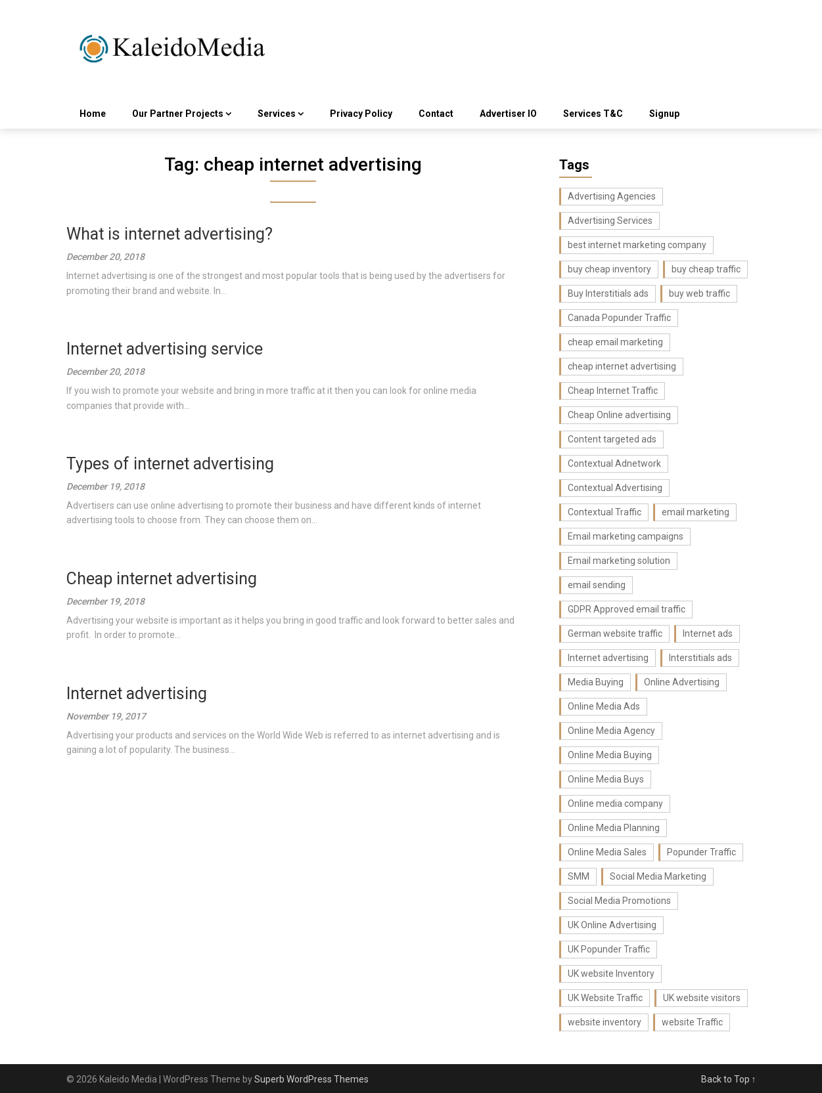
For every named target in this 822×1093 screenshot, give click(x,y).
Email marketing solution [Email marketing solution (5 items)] (619, 560)
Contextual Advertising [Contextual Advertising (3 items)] (615, 487)
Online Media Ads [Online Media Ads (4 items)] (604, 706)
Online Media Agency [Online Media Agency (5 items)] (611, 730)
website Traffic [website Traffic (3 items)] (692, 1022)
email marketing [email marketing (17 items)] (695, 512)
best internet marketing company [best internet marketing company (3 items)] (637, 245)
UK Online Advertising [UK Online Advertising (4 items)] (612, 925)
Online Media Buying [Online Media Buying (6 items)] (610, 755)
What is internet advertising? (169, 234)
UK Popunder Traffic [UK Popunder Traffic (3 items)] (609, 949)
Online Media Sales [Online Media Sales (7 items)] (607, 852)
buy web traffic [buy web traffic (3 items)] (699, 293)
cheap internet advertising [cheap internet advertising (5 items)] (622, 366)
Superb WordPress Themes (311, 1079)
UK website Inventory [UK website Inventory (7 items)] (611, 973)
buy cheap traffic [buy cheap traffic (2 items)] (706, 269)
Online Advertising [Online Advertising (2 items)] (681, 682)
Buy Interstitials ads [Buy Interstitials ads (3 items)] (608, 293)
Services (277, 113)
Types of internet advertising (170, 463)
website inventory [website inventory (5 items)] (604, 1022)
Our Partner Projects (177, 113)
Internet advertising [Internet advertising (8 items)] (608, 658)
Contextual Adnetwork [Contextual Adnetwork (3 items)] (614, 463)
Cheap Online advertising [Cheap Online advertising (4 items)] (619, 415)
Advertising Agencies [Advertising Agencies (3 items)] (612, 196)
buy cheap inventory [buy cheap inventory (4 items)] (609, 269)
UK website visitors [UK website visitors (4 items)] (702, 998)
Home (93, 113)
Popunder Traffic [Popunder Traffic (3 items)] (701, 852)
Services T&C (593, 113)
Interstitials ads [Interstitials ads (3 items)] (700, 658)
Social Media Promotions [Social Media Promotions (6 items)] (619, 900)
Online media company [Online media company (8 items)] (615, 803)
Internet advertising (136, 693)
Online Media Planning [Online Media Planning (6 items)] (614, 828)
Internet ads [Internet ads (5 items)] (708, 633)
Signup (664, 113)
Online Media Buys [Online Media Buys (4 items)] (606, 779)
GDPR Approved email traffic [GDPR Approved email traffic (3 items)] (626, 609)
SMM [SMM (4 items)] (578, 876)
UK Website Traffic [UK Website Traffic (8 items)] (605, 998)
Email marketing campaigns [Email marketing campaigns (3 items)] (625, 536)
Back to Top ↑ (728, 1079)
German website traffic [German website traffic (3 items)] (615, 633)
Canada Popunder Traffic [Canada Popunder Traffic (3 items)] (619, 317)
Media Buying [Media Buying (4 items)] (596, 682)
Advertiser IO (508, 113)
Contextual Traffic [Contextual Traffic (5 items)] (604, 512)
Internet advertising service (164, 348)
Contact (436, 113)
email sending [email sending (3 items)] (597, 585)
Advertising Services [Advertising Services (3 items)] (610, 220)
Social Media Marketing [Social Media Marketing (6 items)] (658, 876)
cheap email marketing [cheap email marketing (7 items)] (615, 342)
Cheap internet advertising (161, 578)
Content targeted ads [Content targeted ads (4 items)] (612, 439)
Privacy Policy (361, 113)
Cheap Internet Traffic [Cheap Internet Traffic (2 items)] (613, 390)
